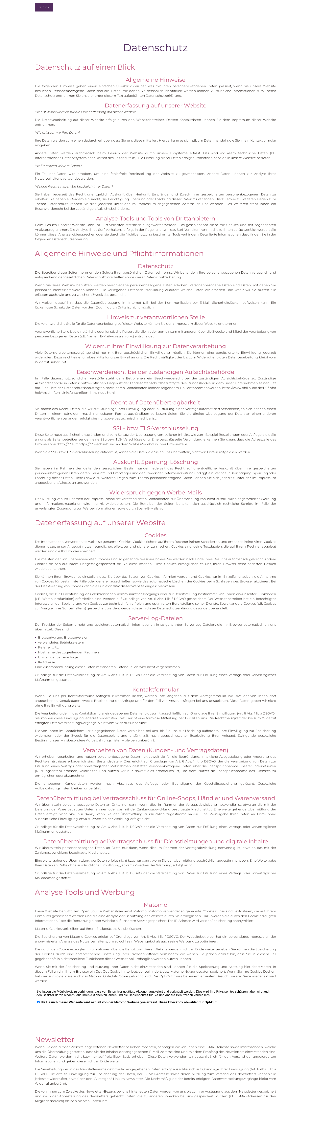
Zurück (43, 7)
